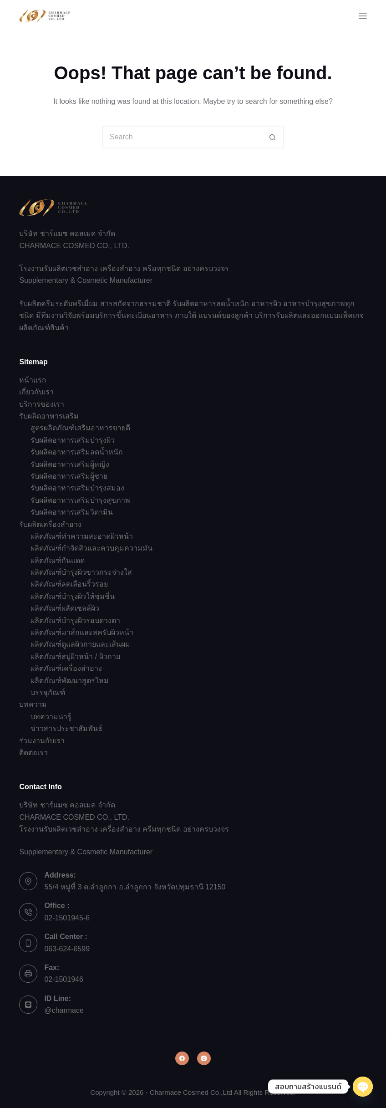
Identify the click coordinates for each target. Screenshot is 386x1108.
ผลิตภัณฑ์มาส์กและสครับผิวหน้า (81, 632)
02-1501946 (63, 979)
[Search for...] (181, 137)
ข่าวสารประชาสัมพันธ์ (66, 728)
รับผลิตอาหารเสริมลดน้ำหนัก (76, 452)
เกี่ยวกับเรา (36, 392)
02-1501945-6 (67, 918)
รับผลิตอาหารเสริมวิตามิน (71, 512)
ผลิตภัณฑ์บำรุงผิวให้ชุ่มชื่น (72, 596)
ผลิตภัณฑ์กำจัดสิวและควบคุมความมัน (91, 548)
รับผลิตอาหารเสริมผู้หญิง (69, 464)
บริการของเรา (41, 404)
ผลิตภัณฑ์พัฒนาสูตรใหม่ (69, 680)
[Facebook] (182, 1058)
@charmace (64, 1010)
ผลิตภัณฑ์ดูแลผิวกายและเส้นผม (80, 644)
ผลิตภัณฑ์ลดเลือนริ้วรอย (69, 584)
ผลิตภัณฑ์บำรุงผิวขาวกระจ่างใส (81, 572)
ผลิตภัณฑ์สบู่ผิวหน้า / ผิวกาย (75, 656)
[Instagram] (204, 1058)
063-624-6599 (67, 949)
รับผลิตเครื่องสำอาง (50, 524)
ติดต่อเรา (33, 752)
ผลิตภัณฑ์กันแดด (57, 560)
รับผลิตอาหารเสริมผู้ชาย (68, 476)
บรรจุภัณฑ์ (47, 692)
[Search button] (272, 137)
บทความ (33, 704)
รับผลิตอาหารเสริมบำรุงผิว (72, 440)
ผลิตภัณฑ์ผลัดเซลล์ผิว (64, 608)
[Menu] (363, 16)
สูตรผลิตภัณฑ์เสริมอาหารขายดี (80, 428)
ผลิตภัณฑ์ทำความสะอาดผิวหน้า (81, 536)
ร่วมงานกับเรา (42, 741)
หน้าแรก (32, 380)
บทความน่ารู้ (50, 716)
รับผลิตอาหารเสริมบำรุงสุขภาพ (80, 500)
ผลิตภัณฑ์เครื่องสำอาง (66, 668)
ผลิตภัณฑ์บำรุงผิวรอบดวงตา (75, 620)
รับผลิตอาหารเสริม (49, 416)
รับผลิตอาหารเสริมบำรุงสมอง (77, 488)
